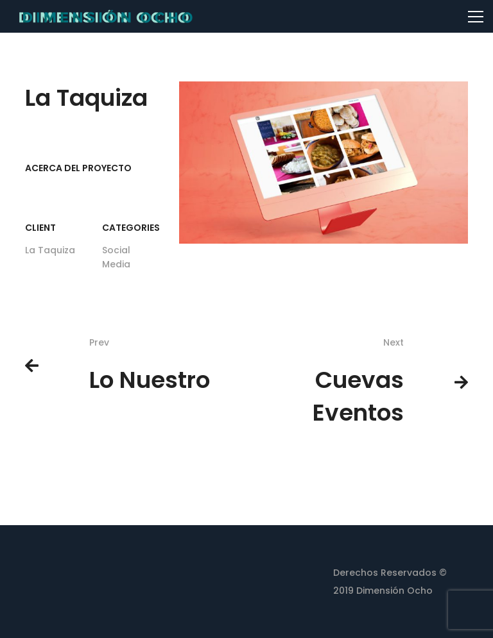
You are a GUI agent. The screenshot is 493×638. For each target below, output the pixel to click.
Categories (131, 227)
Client (40, 227)
